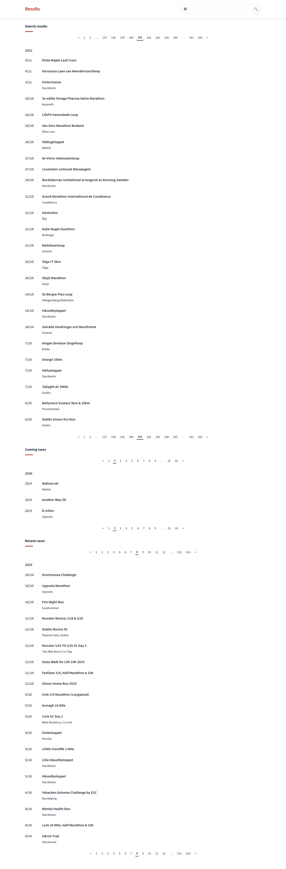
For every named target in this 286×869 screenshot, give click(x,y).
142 (149, 38)
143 (158, 38)
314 (188, 552)
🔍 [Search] (256, 9)
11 (156, 552)
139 (122, 38)
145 (175, 38)
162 (191, 38)
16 (176, 461)
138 (113, 38)
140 (131, 38)
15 (169, 461)
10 (149, 552)
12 (164, 552)
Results (32, 9)
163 (200, 38)
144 (166, 38)
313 (179, 552)
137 (104, 38)
